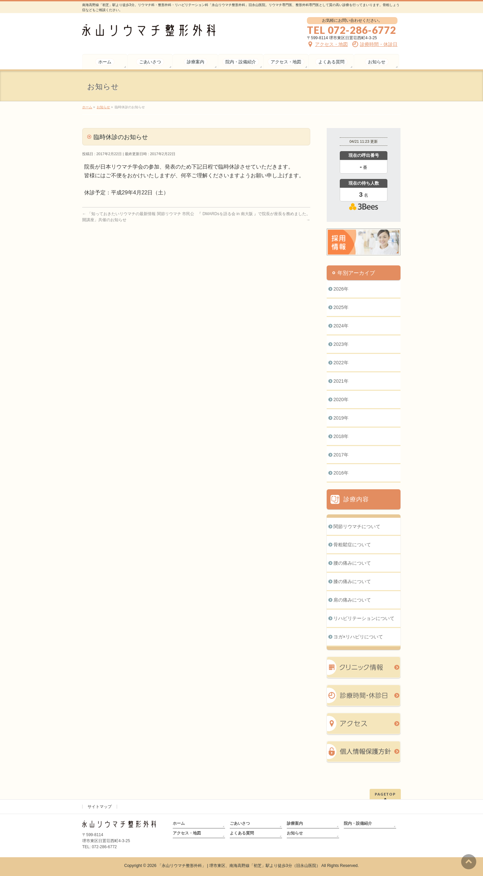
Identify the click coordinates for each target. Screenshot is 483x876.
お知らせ (295, 833)
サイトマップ (100, 807)
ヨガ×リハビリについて (358, 636)
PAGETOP (385, 794)
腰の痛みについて (352, 563)
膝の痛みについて (352, 581)
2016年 (340, 473)
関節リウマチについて (356, 526)
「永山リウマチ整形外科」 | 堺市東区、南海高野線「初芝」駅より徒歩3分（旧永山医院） (239, 865)
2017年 (340, 454)
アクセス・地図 (187, 833)
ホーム (179, 823)
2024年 (340, 325)
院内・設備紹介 (358, 823)
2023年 (340, 344)
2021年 (340, 381)
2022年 (340, 362)
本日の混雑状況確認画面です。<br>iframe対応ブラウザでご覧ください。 (363, 188)
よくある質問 (242, 833)
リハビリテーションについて (363, 618)
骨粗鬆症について (352, 544)
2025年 (340, 307)
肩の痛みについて (352, 600)
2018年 (340, 436)
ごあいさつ (240, 823)
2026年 (340, 289)
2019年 (340, 418)
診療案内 (295, 823)
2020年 (340, 399)
